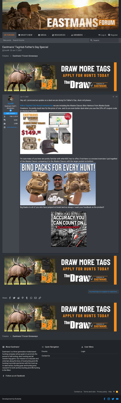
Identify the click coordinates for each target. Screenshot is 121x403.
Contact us (78, 392)
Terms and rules (90, 392)
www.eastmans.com (14, 127)
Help (110, 392)
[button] (34, 35)
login (83, 351)
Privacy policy (102, 392)
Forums (44, 351)
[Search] (104, 40)
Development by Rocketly (11, 399)
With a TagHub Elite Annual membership (36, 105)
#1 (116, 97)
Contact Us (46, 356)
